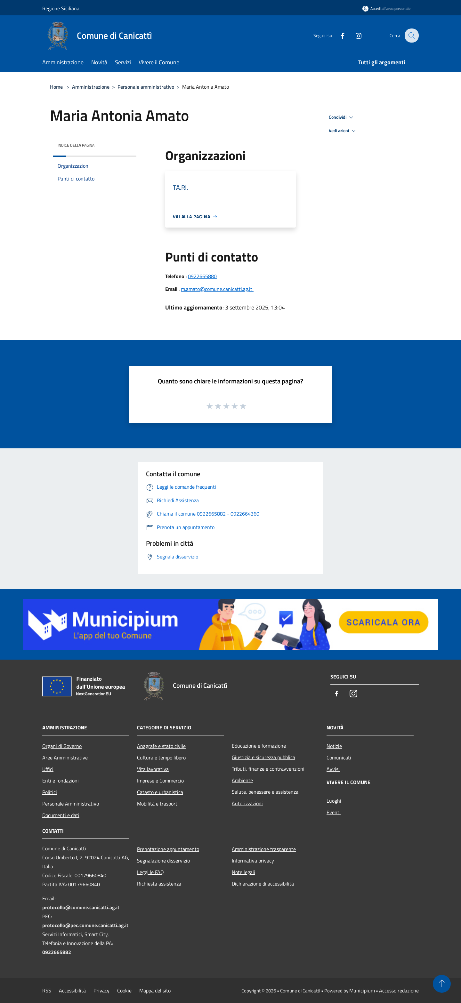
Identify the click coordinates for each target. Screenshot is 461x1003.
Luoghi (334, 801)
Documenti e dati (60, 815)
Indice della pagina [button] (76, 145)
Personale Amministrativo (70, 803)
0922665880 (202, 276)
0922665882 (56, 952)
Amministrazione (90, 87)
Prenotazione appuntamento (168, 849)
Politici (49, 792)
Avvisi (333, 769)
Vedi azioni (343, 131)
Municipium (362, 990)
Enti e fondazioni (60, 780)
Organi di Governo (62, 746)
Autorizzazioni (247, 803)
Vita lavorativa (153, 769)
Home (56, 87)
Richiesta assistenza (159, 883)
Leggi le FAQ (150, 872)
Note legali (243, 872)
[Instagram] (354, 35)
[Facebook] (338, 35)
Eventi (334, 812)
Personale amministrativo (145, 87)
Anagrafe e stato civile (161, 746)
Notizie (334, 746)
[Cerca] (411, 35)
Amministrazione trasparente (264, 849)
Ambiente (242, 780)
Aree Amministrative (65, 757)
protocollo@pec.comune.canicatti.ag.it (85, 925)
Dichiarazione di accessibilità (263, 883)
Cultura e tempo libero (161, 757)
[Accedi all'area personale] (386, 8)
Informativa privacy (253, 860)
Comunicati (339, 757)
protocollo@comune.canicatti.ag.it (80, 907)
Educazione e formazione (259, 746)
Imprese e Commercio (160, 780)
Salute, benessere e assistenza (265, 792)
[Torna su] (442, 984)
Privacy (101, 990)
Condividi (342, 117)
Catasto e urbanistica (160, 792)
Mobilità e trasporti (158, 803)
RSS (46, 990)
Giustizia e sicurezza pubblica (263, 757)
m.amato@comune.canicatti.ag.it (217, 289)
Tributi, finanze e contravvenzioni (268, 769)
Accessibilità (72, 990)
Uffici (47, 769)
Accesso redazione (399, 990)
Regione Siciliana (60, 8)
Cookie (124, 990)
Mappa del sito (155, 990)
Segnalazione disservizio (163, 860)
